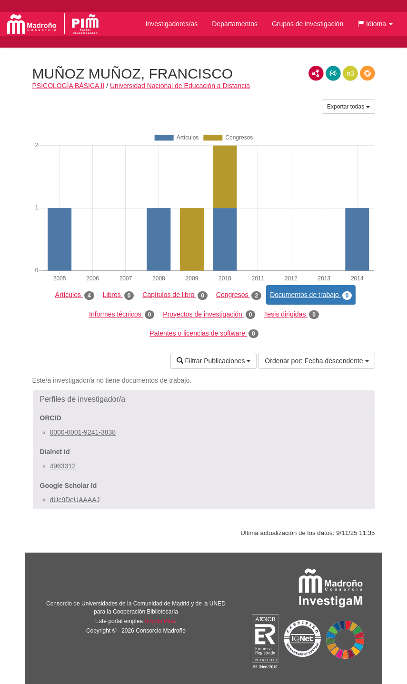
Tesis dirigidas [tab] (291, 314)
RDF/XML (316, 73)
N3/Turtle (350, 73)
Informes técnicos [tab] (121, 314)
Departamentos (235, 24)
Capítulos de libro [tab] (175, 295)
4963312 (63, 466)
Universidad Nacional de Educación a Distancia (180, 85)
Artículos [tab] (74, 295)
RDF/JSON (367, 73)
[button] (375, 24)
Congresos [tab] (238, 295)
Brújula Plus (159, 621)
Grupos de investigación (307, 24)
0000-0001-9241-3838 (83, 432)
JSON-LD (333, 73)
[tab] (204, 399)
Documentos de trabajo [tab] (311, 295)
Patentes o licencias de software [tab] (203, 333)
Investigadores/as (172, 24)
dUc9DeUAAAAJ (75, 500)
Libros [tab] (118, 295)
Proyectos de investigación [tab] (209, 314)
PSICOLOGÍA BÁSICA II (68, 85)
